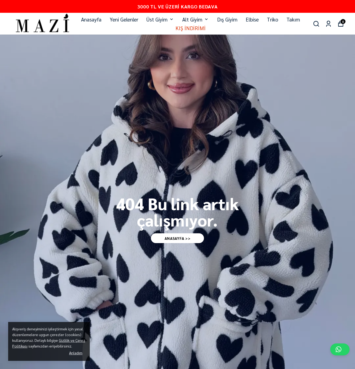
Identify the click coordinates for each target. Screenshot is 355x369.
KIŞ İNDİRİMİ (190, 28)
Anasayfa (91, 19)
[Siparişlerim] (328, 23)
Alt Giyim (195, 19)
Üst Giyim (160, 19)
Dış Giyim (227, 19)
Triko (272, 19)
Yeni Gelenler (124, 19)
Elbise (252, 19)
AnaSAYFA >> (178, 238)
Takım (293, 19)
